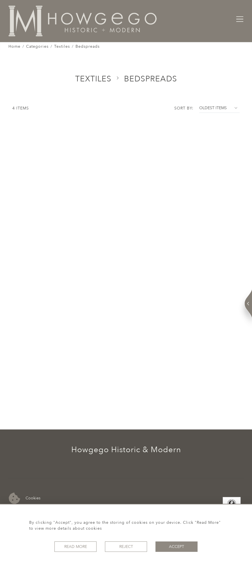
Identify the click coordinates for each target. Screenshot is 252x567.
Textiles (62, 46)
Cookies (24, 498)
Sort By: (183, 108)
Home (14, 46)
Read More (75, 546)
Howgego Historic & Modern (126, 449)
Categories (37, 46)
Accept (176, 546)
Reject (126, 546)
